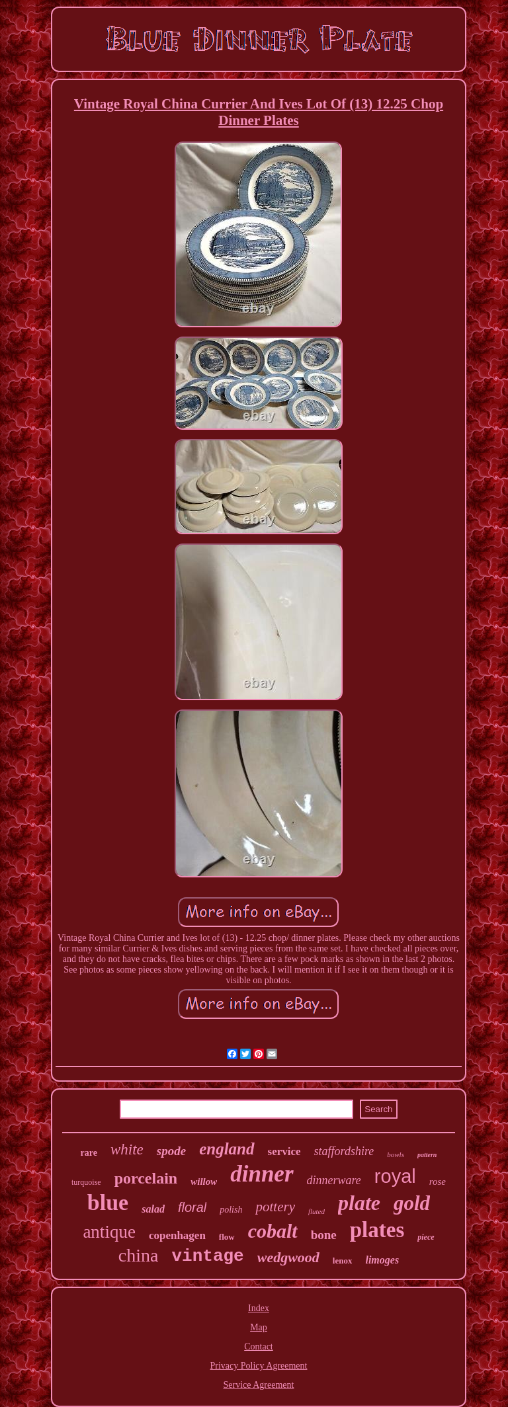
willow (203, 1181)
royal (395, 1176)
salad (153, 1209)
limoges (382, 1260)
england (226, 1149)
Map (258, 1327)
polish (231, 1210)
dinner (261, 1174)
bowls (395, 1154)
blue (107, 1202)
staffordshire (344, 1151)
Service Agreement (259, 1385)
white (127, 1149)
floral (192, 1207)
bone (324, 1235)
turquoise (86, 1182)
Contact (258, 1346)
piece (425, 1237)
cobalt (273, 1231)
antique (109, 1232)
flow (227, 1237)
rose (437, 1181)
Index (258, 1308)
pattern (427, 1154)
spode (171, 1151)
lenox (343, 1261)
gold (412, 1203)
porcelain (146, 1178)
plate (359, 1203)
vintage (207, 1256)
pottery (274, 1207)
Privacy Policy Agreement (259, 1366)
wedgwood (288, 1257)
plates (377, 1230)
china (138, 1255)
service (284, 1151)
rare (89, 1153)
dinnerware (334, 1180)
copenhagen (177, 1235)
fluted (316, 1211)
